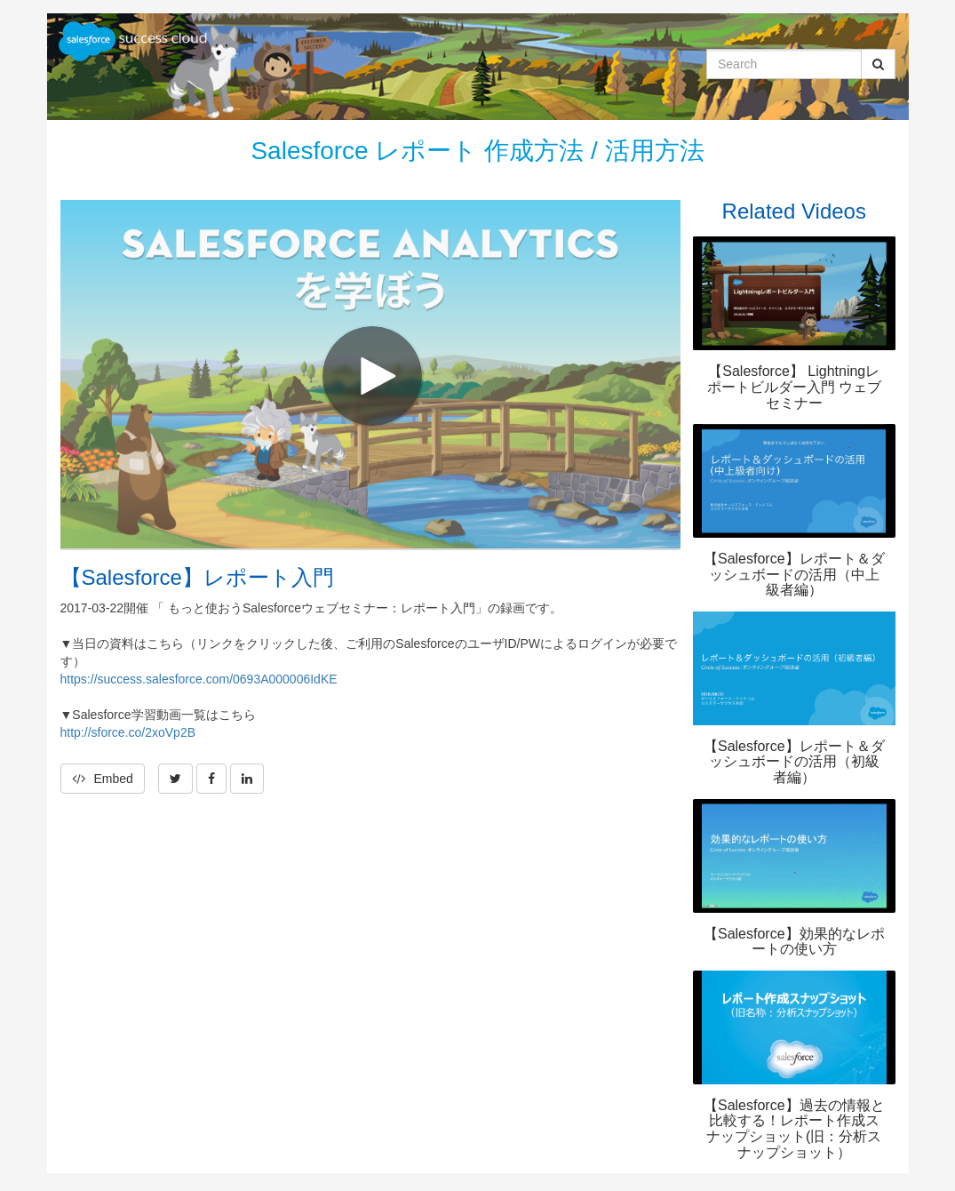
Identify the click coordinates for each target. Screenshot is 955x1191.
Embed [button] (102, 778)
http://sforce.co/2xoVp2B (128, 732)
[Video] (370, 374)
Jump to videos (0, 0)
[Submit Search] (878, 64)
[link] (175, 778)
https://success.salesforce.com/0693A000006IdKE (199, 679)
